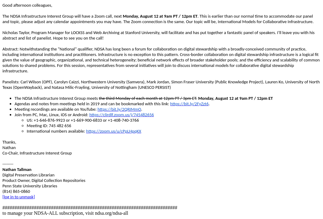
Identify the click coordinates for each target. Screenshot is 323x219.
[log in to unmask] (18, 197)
